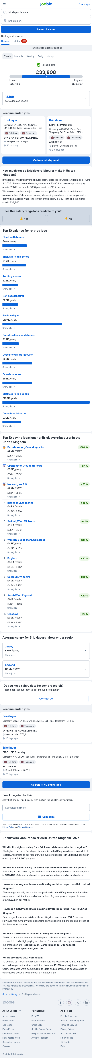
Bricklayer (10, 120)
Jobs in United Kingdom (72, 1020)
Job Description (68, 1033)
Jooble (20, 1054)
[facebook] (61, 1003)
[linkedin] (86, 1003)
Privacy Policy (8, 827)
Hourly (50, 56)
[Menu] (4, 4)
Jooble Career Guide (41, 1029)
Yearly (7, 56)
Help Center (8, 1020)
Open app (84, 4)
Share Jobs (36, 1025)
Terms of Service (25, 827)
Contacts (7, 1025)
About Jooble (8, 1016)
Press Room (8, 1029)
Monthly (18, 56)
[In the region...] (46, 21)
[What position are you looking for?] (46, 12)
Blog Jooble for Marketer (43, 1033)
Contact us (46, 698)
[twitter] (78, 1003)
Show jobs (9, 249)
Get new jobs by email (46, 160)
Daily (40, 56)
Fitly (63, 1046)
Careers (6, 1046)
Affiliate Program (39, 1037)
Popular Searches (69, 1016)
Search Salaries (46, 29)
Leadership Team (10, 1033)
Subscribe (46, 817)
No (68, 219)
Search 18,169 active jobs (46, 784)
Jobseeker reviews (11, 1042)
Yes (24, 219)
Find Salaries (67, 1037)
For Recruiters (38, 1020)
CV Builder (66, 1042)
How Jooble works (11, 1037)
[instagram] (69, 1003)
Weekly (30, 56)
